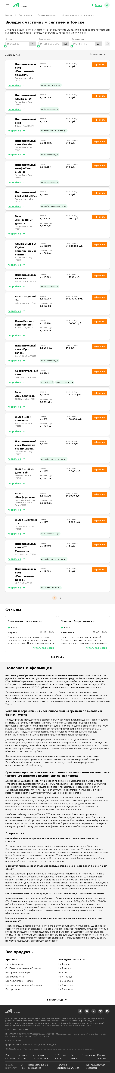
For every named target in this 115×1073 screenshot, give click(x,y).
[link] (80, 1011)
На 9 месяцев (65, 989)
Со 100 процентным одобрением (23, 968)
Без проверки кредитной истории (24, 985)
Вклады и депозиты (47, 15)
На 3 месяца (65, 972)
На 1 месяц (64, 964)
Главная (9, 15)
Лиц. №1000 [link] (31, 281)
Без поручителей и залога (19, 981)
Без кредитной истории (18, 972)
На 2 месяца (65, 968)
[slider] (20, 46)
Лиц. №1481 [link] (31, 303)
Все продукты (25, 15)
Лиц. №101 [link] (30, 399)
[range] (20, 43)
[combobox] (98, 54)
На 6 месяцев (65, 985)
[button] (7, 5)
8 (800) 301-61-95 (13, 1040)
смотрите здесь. (83, 1025)
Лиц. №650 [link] (32, 377)
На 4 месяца (65, 976)
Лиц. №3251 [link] (30, 356)
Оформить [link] (99, 65)
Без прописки (13, 989)
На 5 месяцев (65, 981)
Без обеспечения (15, 976)
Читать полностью (43, 648)
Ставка (8, 39)
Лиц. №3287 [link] (20, 505)
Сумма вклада (45, 39)
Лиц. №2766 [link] (30, 554)
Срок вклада (78, 39)
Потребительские (15, 964)
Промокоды (88, 1055)
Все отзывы (57, 657)
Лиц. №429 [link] (27, 583)
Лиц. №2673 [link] (28, 126)
